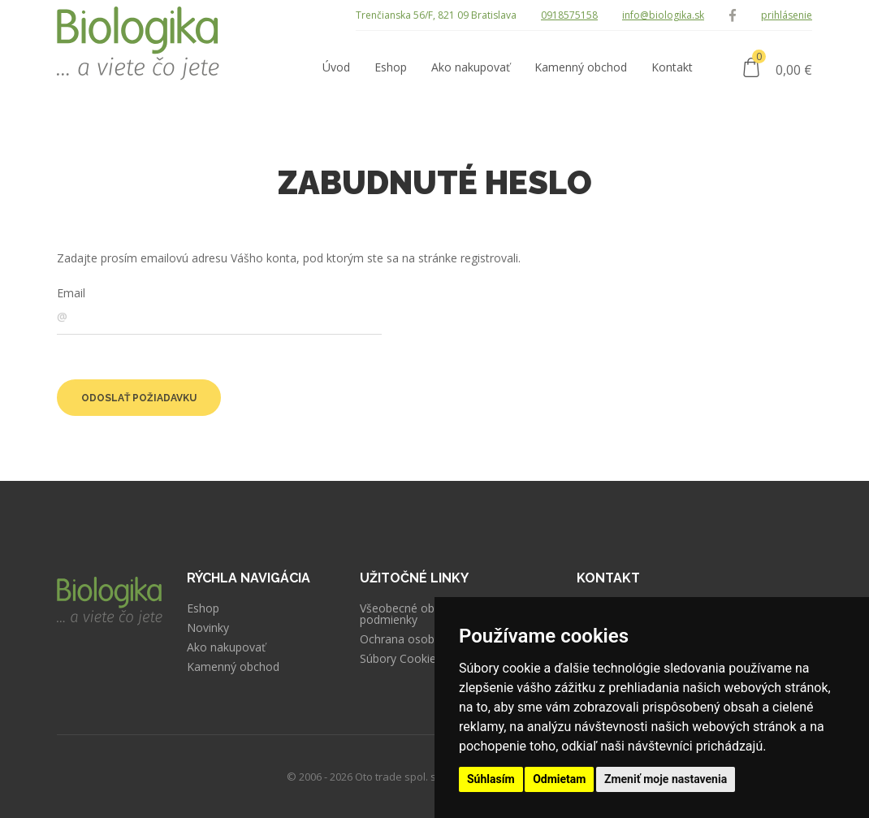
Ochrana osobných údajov (429, 639)
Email (71, 293)
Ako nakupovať (226, 647)
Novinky (208, 628)
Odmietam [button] (559, 779)
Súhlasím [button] (491, 779)
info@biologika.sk (663, 15)
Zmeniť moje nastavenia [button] (665, 779)
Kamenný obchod (233, 667)
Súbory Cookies (401, 658)
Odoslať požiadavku (139, 398)
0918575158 (569, 15)
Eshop (203, 608)
